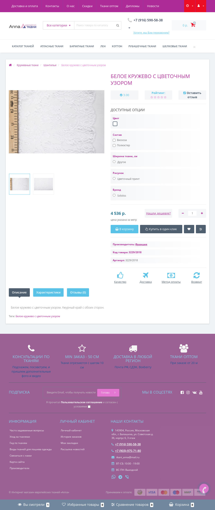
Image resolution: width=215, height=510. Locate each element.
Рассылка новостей (73, 449)
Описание (19, 292)
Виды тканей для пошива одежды (31, 449)
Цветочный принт (126, 179)
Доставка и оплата (25, 6)
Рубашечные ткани (142, 46)
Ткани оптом (109, 6)
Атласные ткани (51, 46)
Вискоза (120, 140)
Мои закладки (69, 443)
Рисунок (118, 173)
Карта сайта (17, 462)
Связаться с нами (21, 455)
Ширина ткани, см (125, 156)
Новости (153, 6)
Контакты (52, 6)
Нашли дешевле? (158, 213)
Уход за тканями (20, 436)
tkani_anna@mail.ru (125, 457)
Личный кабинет (71, 430)
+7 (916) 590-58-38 (126, 444)
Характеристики (48, 292)
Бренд (117, 190)
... (194, 46)
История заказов (71, 436)
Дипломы (132, 6)
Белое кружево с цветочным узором (38, 316)
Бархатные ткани (82, 46)
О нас (71, 6)
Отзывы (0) (78, 292)
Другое (119, 162)
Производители (19, 468)
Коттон (117, 46)
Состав (117, 135)
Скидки (87, 6)
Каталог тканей (23, 46)
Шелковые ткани (175, 46)
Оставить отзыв (194, 95)
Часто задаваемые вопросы (27, 430)
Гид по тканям (18, 443)
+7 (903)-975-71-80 (126, 451)
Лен (103, 46)
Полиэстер (121, 145)
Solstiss (119, 195)
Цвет (116, 118)
